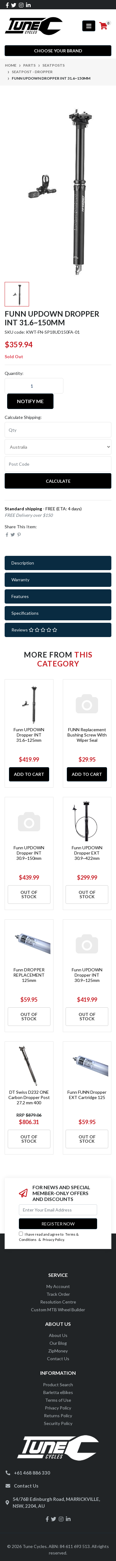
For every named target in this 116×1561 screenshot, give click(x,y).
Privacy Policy (53, 1240)
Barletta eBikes (58, 1392)
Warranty (20, 579)
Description (22, 562)
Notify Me (30, 401)
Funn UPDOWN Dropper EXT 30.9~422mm (87, 853)
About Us (58, 1335)
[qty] (58, 430)
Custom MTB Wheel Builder (58, 1309)
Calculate (58, 481)
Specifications (25, 613)
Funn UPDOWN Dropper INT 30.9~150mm (29, 853)
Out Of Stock (28, 894)
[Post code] (58, 464)
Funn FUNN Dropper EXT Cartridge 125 (86, 1094)
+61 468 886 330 (32, 1472)
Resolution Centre (58, 1301)
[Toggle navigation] (88, 25)
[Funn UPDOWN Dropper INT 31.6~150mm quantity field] (34, 386)
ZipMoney (58, 1350)
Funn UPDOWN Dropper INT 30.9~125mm (87, 975)
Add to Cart (29, 774)
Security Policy (58, 1423)
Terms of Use (58, 1400)
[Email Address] (58, 1209)
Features (20, 596)
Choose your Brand (58, 50)
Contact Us (58, 1358)
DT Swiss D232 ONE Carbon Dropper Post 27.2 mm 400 (29, 1097)
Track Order (58, 1294)
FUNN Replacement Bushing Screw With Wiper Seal (87, 735)
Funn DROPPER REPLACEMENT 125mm (29, 975)
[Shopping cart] (103, 26)
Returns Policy (58, 1415)
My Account (58, 1286)
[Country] (58, 447)
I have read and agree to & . (49, 1237)
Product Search (58, 1384)
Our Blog (58, 1343)
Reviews (34, 629)
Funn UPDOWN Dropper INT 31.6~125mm (29, 735)
